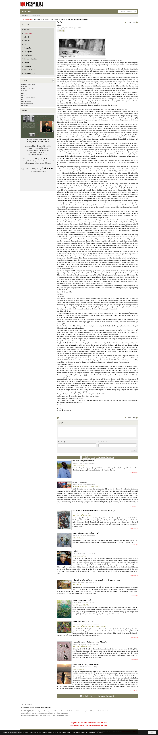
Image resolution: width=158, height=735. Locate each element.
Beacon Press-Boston (27, 104)
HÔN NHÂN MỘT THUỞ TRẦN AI (84, 461)
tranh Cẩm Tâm (84, 605)
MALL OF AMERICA (80, 482)
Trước (129, 22)
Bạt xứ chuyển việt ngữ (28, 97)
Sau (134, 22)
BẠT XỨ (24, 95)
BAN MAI (24, 87)
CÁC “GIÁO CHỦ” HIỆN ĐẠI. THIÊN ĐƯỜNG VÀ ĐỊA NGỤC (94, 511)
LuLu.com (49, 159)
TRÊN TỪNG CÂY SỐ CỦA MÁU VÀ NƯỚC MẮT (90, 642)
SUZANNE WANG (78, 486)
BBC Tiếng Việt (26, 101)
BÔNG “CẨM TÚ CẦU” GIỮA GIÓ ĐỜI (86, 533)
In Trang (58, 417)
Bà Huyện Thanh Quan (28, 84)
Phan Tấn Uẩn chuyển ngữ (92, 486)
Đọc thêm (133, 472)
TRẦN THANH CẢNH (79, 556)
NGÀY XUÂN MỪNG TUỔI (82, 600)
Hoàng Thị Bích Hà (78, 465)
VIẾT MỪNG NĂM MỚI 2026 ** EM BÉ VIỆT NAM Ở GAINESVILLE (96, 580)
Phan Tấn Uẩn (77, 585)
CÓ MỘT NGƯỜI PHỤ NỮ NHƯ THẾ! (86, 665)
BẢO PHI (24, 91)
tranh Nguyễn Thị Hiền (99, 626)
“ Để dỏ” (76, 551)
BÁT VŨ (24, 93)
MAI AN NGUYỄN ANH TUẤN (82, 515)
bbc (22, 99)
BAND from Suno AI (27, 89)
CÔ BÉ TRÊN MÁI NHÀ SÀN (83, 622)
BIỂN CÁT (24, 106)
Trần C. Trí (76, 605)
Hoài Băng (61, 31)
